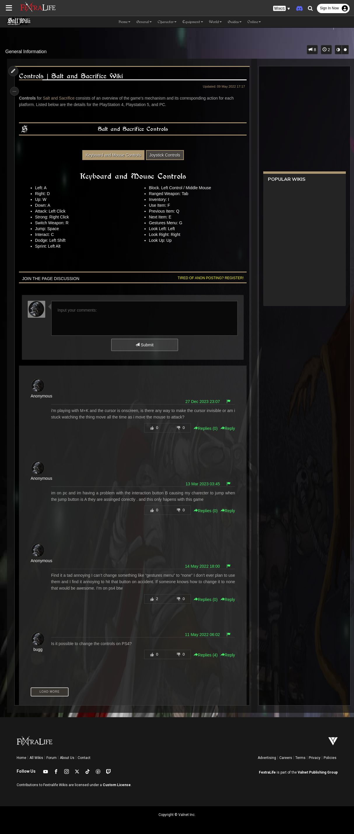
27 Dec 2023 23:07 (201, 401)
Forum (51, 758)
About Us (67, 758)
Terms (300, 758)
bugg (39, 649)
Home (21, 758)
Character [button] (167, 22)
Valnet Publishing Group (318, 772)
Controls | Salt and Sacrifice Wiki (72, 76)
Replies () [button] (204, 428)
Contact (84, 758)
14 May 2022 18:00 (200, 566)
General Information (25, 51)
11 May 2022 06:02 (200, 634)
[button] (282, 9)
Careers (285, 758)
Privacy (314, 758)
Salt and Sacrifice (60, 98)
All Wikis (36, 758)
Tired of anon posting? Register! (209, 278)
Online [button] (254, 22)
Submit (144, 345)
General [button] (144, 22)
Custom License (117, 785)
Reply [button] (226, 428)
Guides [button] (235, 22)
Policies (330, 758)
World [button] (215, 22)
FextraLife (267, 772)
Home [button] (124, 22)
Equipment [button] (192, 22)
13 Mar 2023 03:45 (201, 484)
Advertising (267, 758)
